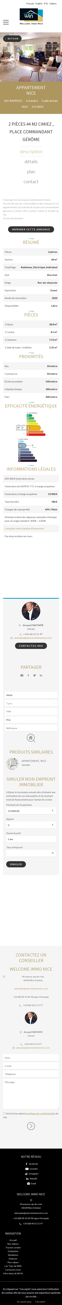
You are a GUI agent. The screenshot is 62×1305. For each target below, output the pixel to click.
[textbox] (31, 711)
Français (30, 3)
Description (31, 151)
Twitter (34, 675)
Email (33, 1183)
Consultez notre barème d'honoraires (24, 528)
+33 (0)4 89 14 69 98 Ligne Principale (31, 997)
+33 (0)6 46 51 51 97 (33, 1005)
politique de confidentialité (41, 1113)
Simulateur (13, 1255)
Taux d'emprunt (14, 847)
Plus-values (13, 1262)
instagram (33, 1173)
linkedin (33, 1178)
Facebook (28, 675)
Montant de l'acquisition (19, 804)
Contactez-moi (31, 645)
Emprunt (13, 1258)
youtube (33, 1168)
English (38, 3)
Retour (13, 38)
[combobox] (31, 711)
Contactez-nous (13, 1269)
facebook (33, 1163)
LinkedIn (40, 675)
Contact (31, 181)
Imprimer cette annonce (31, 229)
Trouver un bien (13, 1247)
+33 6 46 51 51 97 (32, 634)
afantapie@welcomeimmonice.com (33, 637)
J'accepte (40, 1301)
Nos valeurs (13, 1243)
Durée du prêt (13, 833)
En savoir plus (24, 1301)
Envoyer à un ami (21, 675)
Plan (31, 171)
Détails (31, 161)
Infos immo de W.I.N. (13, 1273)
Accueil (13, 1240)
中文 (46, 3)
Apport (10, 818)
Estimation (13, 1251)
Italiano (53, 3)
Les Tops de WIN (13, 1266)
